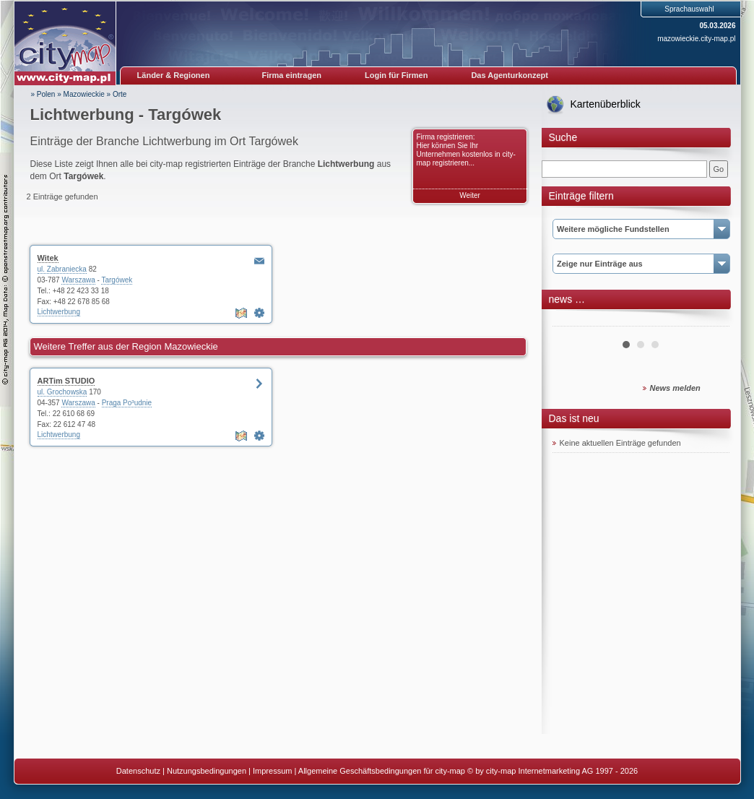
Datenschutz (138, 770)
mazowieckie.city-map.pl (696, 39)
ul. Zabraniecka (62, 269)
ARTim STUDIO (66, 380)
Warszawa (78, 280)
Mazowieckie (84, 94)
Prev (571, 320)
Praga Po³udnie (127, 403)
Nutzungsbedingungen (206, 770)
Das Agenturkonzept (509, 75)
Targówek (116, 280)
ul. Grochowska (62, 392)
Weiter (469, 195)
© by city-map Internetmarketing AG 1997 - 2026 (552, 770)
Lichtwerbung (59, 312)
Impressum (272, 770)
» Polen (43, 94)
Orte (119, 94)
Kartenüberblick (606, 104)
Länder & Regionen (173, 75)
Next (710, 320)
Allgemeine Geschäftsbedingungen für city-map (381, 770)
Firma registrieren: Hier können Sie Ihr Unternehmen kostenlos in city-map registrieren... (466, 150)
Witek (48, 258)
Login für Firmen (396, 75)
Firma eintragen (292, 75)
